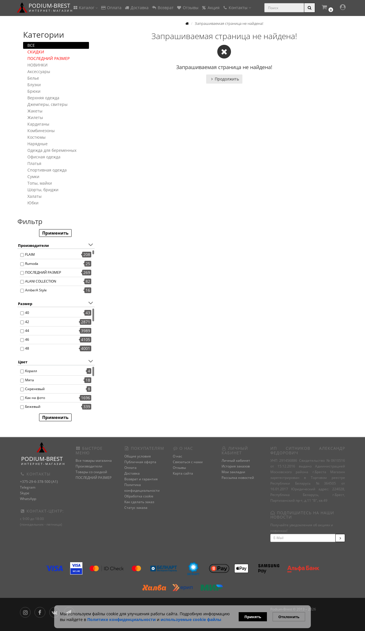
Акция (210, 7)
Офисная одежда (43, 157)
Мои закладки (233, 471)
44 (27, 330)
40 (27, 312)
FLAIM (30, 254)
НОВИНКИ (37, 65)
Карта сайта (183, 473)
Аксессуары (38, 71)
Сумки (33, 176)
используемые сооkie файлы (191, 619)
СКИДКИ (35, 52)
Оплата (111, 7)
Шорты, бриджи (42, 189)
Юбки (32, 202)
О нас (177, 456)
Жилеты (35, 117)
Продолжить (224, 79)
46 (27, 339)
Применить (55, 233)
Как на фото (35, 397)
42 (27, 321)
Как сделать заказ (139, 501)
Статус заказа (135, 507)
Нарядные (37, 143)
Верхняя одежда (43, 97)
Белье (33, 78)
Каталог (85, 7)
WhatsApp (28, 498)
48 (27, 348)
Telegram (27, 487)
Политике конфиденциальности (121, 619)
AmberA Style (36, 290)
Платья (34, 163)
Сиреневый (35, 388)
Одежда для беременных (51, 150)
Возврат (162, 7)
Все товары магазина (94, 460)
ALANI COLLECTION (40, 281)
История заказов (236, 466)
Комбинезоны (41, 130)
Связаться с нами (188, 461)
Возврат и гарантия (141, 479)
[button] (327, 8)
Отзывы (187, 7)
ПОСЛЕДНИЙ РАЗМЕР (48, 58)
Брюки (33, 91)
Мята (29, 380)
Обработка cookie (138, 496)
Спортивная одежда (47, 170)
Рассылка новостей (238, 477)
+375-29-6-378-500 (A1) (39, 481)
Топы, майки (39, 183)
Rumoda (31, 263)
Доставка (136, 7)
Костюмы (36, 137)
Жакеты (34, 111)
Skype (24, 493)
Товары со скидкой (91, 471)
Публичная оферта (140, 461)
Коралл (31, 370)
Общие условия (137, 456)
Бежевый (32, 406)
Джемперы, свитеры (47, 104)
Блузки (34, 84)
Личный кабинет (236, 460)
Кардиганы (38, 124)
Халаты (34, 196)
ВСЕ (31, 45)
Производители (89, 466)
